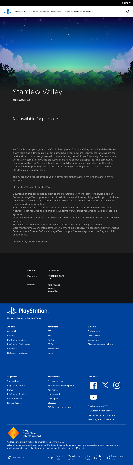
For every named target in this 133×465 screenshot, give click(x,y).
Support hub (13, 381)
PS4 (33, 12)
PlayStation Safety (16, 385)
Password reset (14, 398)
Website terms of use (75, 458)
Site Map (89, 458)
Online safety (94, 339)
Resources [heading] (54, 376)
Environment (94, 331)
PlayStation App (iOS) (98, 406)
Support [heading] (12, 376)
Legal (51, 457)
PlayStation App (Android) (100, 410)
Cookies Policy (99, 458)
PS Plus (43, 12)
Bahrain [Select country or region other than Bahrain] (16, 457)
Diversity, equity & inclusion (101, 344)
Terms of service (55, 381)
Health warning (55, 394)
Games (17, 12)
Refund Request (14, 402)
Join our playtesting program (101, 415)
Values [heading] (92, 326)
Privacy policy (59, 458)
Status (10, 389)
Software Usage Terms (116, 458)
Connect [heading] (92, 376)
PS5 (26, 12)
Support (87, 12)
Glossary (52, 402)
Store (76, 12)
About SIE (11, 331)
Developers (53, 398)
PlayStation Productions (18, 344)
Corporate (12, 348)
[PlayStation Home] (7, 12)
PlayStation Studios (16, 339)
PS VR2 (51, 339)
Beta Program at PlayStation (101, 419)
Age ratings (53, 389)
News (67, 12)
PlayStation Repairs (16, 394)
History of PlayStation (17, 352)
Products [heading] (53, 326)
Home (10, 318)
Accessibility (94, 335)
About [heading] (11, 326)
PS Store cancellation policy (61, 385)
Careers (11, 335)
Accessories (56, 12)
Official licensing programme (61, 407)
